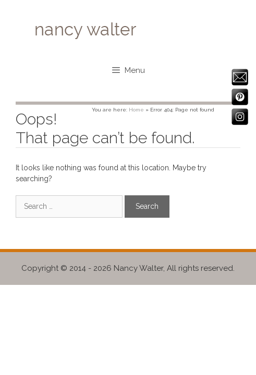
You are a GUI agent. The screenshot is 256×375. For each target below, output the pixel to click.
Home (136, 110)
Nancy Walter (138, 268)
